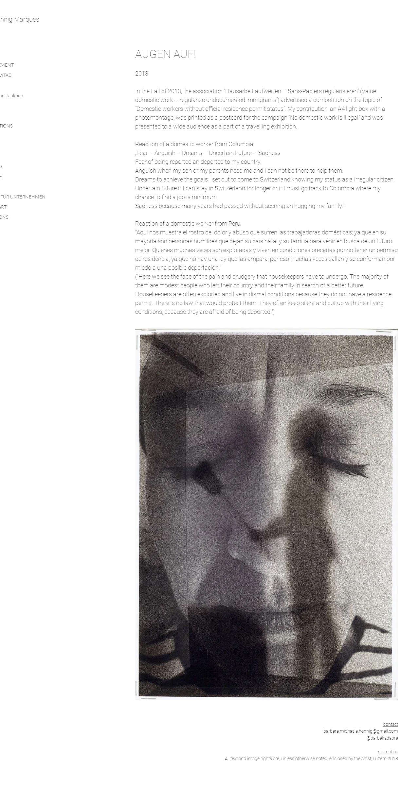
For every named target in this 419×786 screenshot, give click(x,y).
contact (390, 724)
